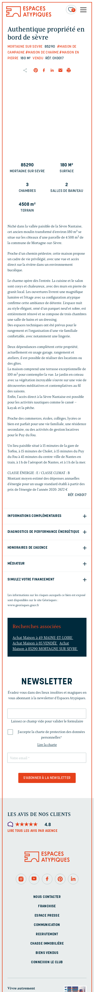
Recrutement (47, 934)
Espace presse (47, 916)
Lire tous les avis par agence (32, 831)
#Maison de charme (42, 52)
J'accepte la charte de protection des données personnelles (51, 735)
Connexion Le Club (47, 962)
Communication (47, 925)
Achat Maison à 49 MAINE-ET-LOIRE (43, 637)
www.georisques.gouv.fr (23, 605)
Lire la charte (47, 745)
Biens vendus (47, 953)
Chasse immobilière (47, 944)
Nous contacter (47, 897)
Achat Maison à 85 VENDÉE (35, 643)
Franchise (47, 906)
